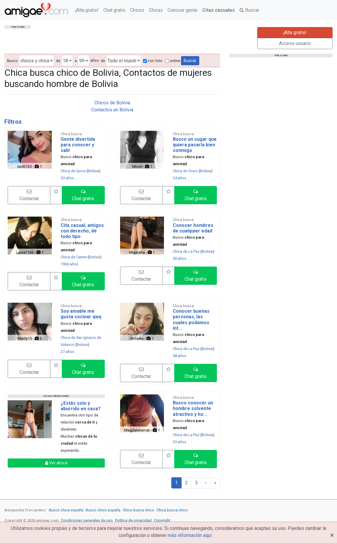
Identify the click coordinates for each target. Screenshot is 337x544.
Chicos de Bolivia (112, 103)
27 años (67, 351)
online (172, 60)
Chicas (156, 10)
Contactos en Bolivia (112, 110)
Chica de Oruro (185, 171)
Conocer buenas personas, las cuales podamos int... (191, 319)
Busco (12, 60)
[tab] (112, 121)
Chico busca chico (138, 510)
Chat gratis (114, 10)
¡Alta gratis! (87, 10)
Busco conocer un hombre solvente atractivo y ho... (193, 408)
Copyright (162, 520)
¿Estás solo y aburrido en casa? (81, 405)
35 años (179, 442)
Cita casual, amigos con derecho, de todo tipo (82, 230)
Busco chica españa (66, 510)
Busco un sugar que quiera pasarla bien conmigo (195, 144)
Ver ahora (56, 463)
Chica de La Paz (186, 251)
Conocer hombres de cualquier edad (193, 228)
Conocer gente (182, 10)
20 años (67, 178)
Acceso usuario (295, 43)
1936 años (69, 264)
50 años (179, 258)
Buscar (249, 10)
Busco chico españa (103, 510)
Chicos (137, 10)
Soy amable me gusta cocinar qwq (81, 313)
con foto (152, 60)
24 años (179, 178)
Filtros (13, 121)
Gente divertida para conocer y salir (78, 144)
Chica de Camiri (74, 257)
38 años (179, 356)
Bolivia (93, 171)
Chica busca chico (172, 510)
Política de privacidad (133, 520)
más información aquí (190, 535)
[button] (83, 195)
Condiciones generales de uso (87, 520)
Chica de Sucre (73, 171)
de (58, 60)
